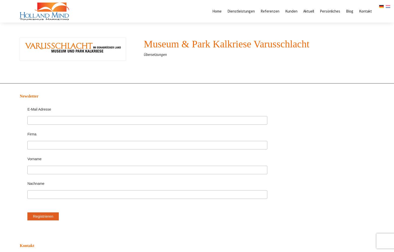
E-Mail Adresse (34, 109)
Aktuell (308, 11)
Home (217, 11)
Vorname (30, 150)
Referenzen (270, 11)
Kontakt (365, 11)
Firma (27, 130)
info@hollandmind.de (158, 132)
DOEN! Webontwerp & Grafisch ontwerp (221, 235)
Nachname (31, 171)
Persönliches (330, 11)
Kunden (291, 11)
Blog (349, 11)
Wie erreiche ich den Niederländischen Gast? (313, 138)
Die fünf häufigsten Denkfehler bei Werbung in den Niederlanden (325, 105)
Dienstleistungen (241, 11)
